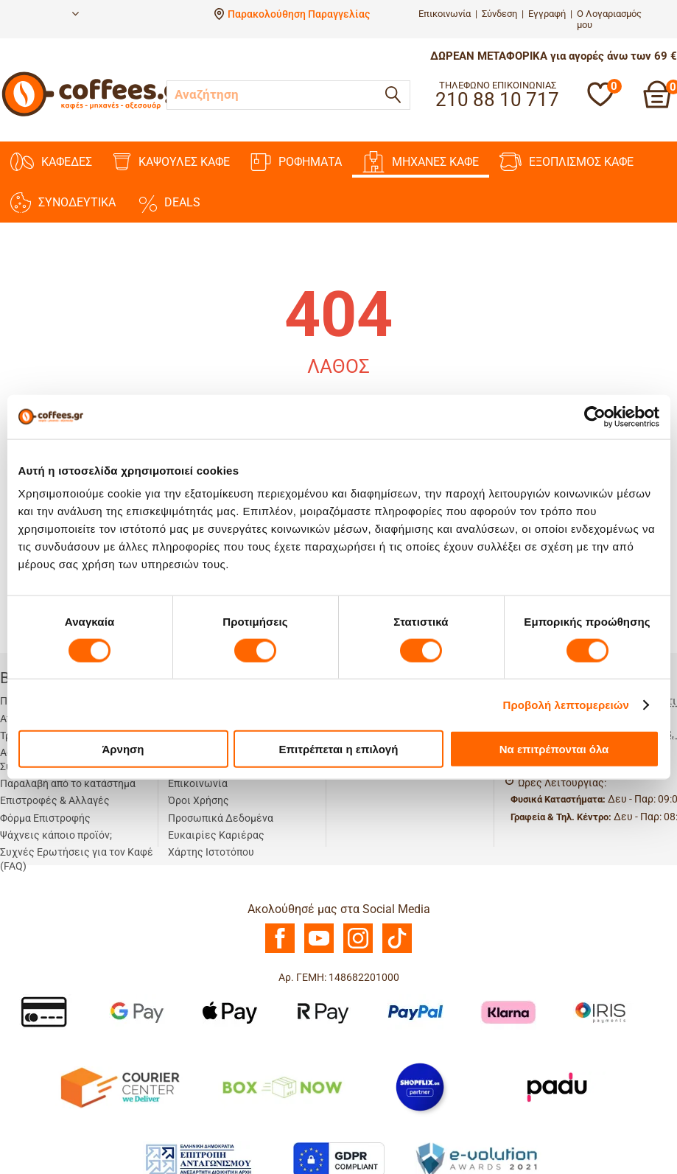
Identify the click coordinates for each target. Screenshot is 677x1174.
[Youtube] (319, 949)
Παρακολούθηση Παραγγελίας (299, 14)
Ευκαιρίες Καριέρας (216, 835)
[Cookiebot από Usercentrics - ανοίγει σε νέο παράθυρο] (594, 416)
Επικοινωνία (444, 13)
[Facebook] (280, 949)
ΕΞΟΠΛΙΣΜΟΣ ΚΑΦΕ (566, 162)
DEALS (168, 202)
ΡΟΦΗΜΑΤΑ (296, 162)
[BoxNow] (282, 1086)
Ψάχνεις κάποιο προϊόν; (56, 835)
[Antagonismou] (199, 1158)
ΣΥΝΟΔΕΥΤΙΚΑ (63, 202)
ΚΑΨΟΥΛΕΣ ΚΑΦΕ (171, 161)
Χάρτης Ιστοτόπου (211, 852)
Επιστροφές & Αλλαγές (55, 800)
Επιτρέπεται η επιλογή (339, 749)
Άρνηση (123, 749)
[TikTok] (397, 949)
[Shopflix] (420, 1086)
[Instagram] (358, 949)
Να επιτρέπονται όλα (554, 749)
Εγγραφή (547, 13)
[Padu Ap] (558, 1086)
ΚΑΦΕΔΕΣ (51, 162)
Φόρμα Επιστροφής (45, 818)
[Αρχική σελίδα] (96, 113)
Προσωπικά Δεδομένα (220, 818)
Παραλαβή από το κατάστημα (68, 783)
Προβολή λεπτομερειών (566, 704)
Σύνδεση (499, 13)
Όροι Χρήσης (198, 800)
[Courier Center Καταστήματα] (119, 1086)
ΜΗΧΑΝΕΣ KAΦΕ (420, 161)
